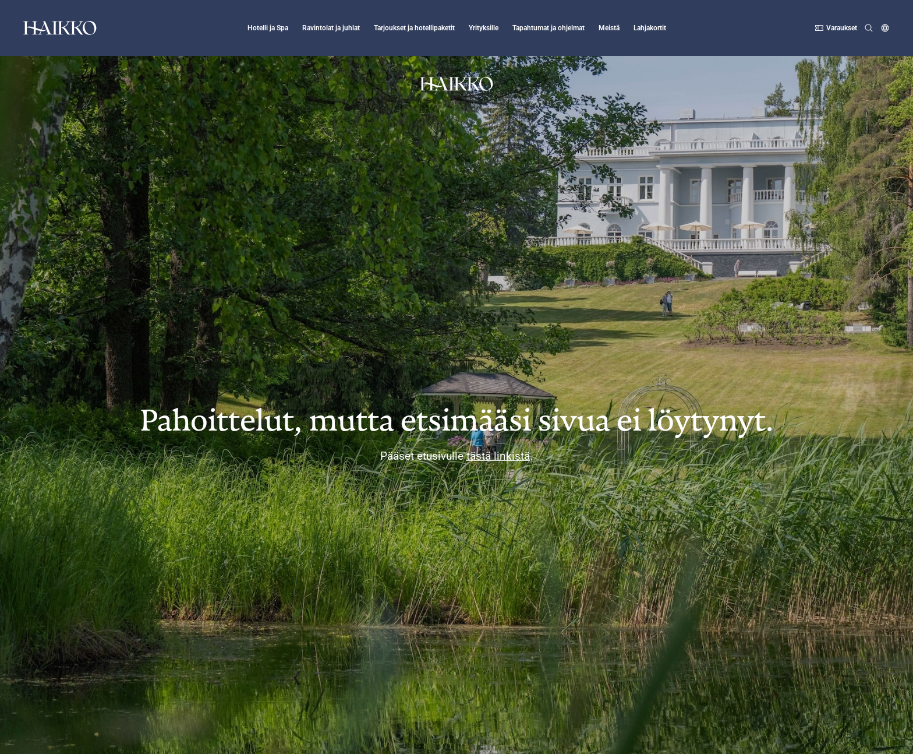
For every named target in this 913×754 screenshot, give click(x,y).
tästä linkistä (498, 456)
